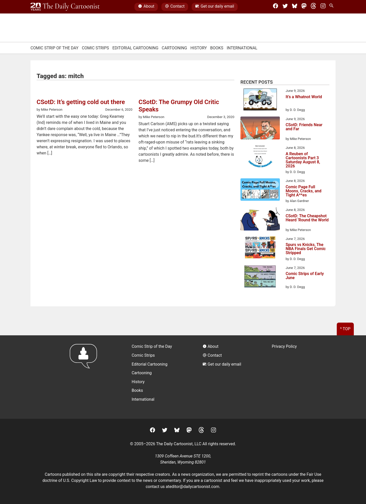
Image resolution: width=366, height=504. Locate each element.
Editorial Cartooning (135, 48)
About (146, 6)
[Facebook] (275, 7)
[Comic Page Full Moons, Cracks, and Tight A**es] (260, 190)
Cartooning (174, 48)
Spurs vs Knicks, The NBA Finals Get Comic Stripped (306, 249)
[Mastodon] (304, 7)
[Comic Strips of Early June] (260, 277)
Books (216, 48)
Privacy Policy (284, 346)
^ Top (345, 328)
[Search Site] (332, 7)
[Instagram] (323, 7)
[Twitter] (285, 7)
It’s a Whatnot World (304, 97)
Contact (175, 6)
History (198, 48)
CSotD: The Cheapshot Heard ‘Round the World (307, 218)
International (242, 48)
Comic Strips (95, 48)
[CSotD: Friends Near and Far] (260, 129)
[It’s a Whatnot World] (260, 100)
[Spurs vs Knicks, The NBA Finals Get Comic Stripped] (260, 248)
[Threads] (313, 7)
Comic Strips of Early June (305, 276)
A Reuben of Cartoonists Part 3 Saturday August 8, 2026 (303, 160)
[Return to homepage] (85, 376)
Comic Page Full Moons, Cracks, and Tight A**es (304, 191)
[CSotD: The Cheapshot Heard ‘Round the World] (260, 219)
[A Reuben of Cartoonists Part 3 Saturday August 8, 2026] (260, 157)
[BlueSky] (295, 7)
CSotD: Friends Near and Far (304, 127)
